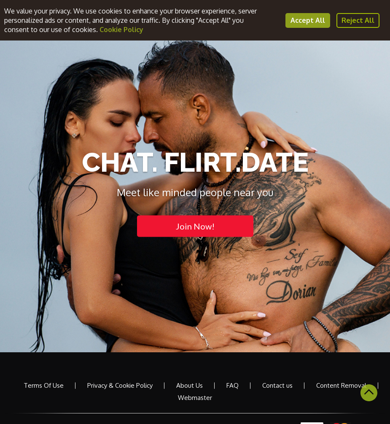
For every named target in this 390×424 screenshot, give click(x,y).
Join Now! (195, 226)
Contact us (277, 385)
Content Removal (341, 385)
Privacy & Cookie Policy (120, 385)
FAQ (232, 385)
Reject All (358, 20)
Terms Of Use (44, 385)
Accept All (307, 20)
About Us (189, 385)
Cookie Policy (121, 29)
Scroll (368, 393)
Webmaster (195, 398)
